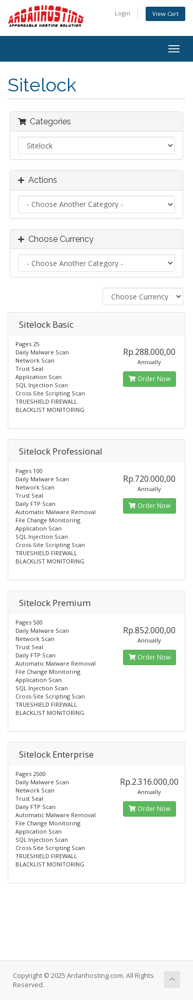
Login (122, 13)
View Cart (165, 13)
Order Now (149, 378)
